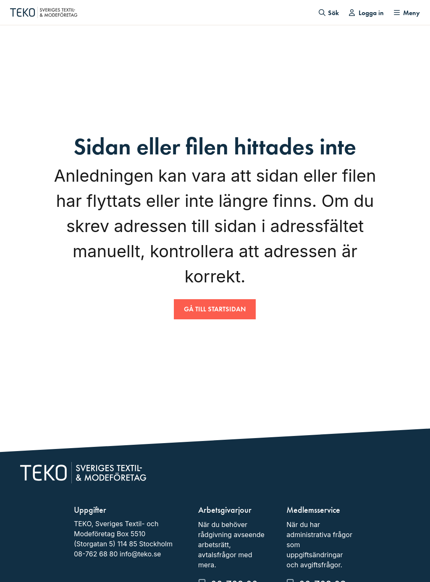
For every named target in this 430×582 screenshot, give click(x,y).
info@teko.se (140, 554)
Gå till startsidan (215, 309)
